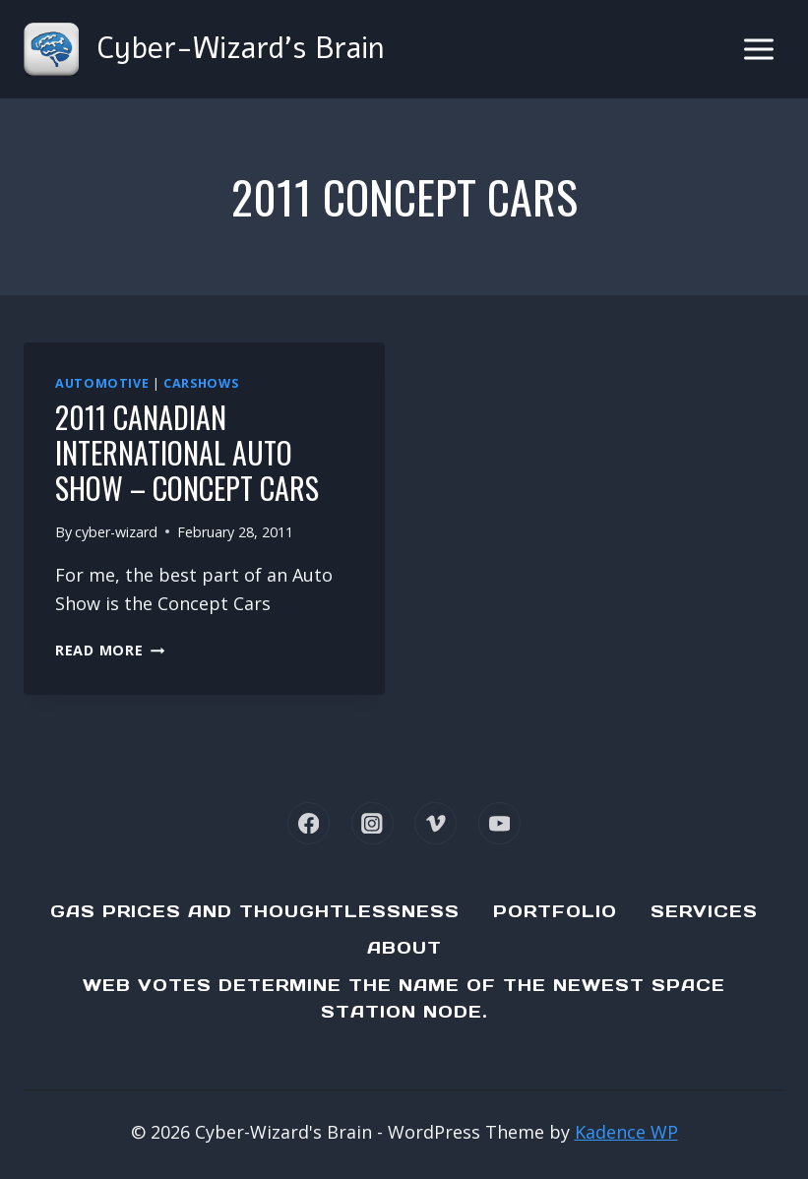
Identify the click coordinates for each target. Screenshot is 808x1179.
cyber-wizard (116, 532)
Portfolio (555, 911)
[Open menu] (758, 49)
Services (704, 911)
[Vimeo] (435, 823)
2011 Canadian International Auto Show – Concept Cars (187, 452)
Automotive (102, 383)
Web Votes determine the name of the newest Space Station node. (404, 998)
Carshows (200, 383)
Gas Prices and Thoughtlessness (255, 911)
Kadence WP (626, 1132)
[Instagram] (372, 823)
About (404, 948)
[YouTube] (499, 823)
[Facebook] (308, 823)
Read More (109, 650)
